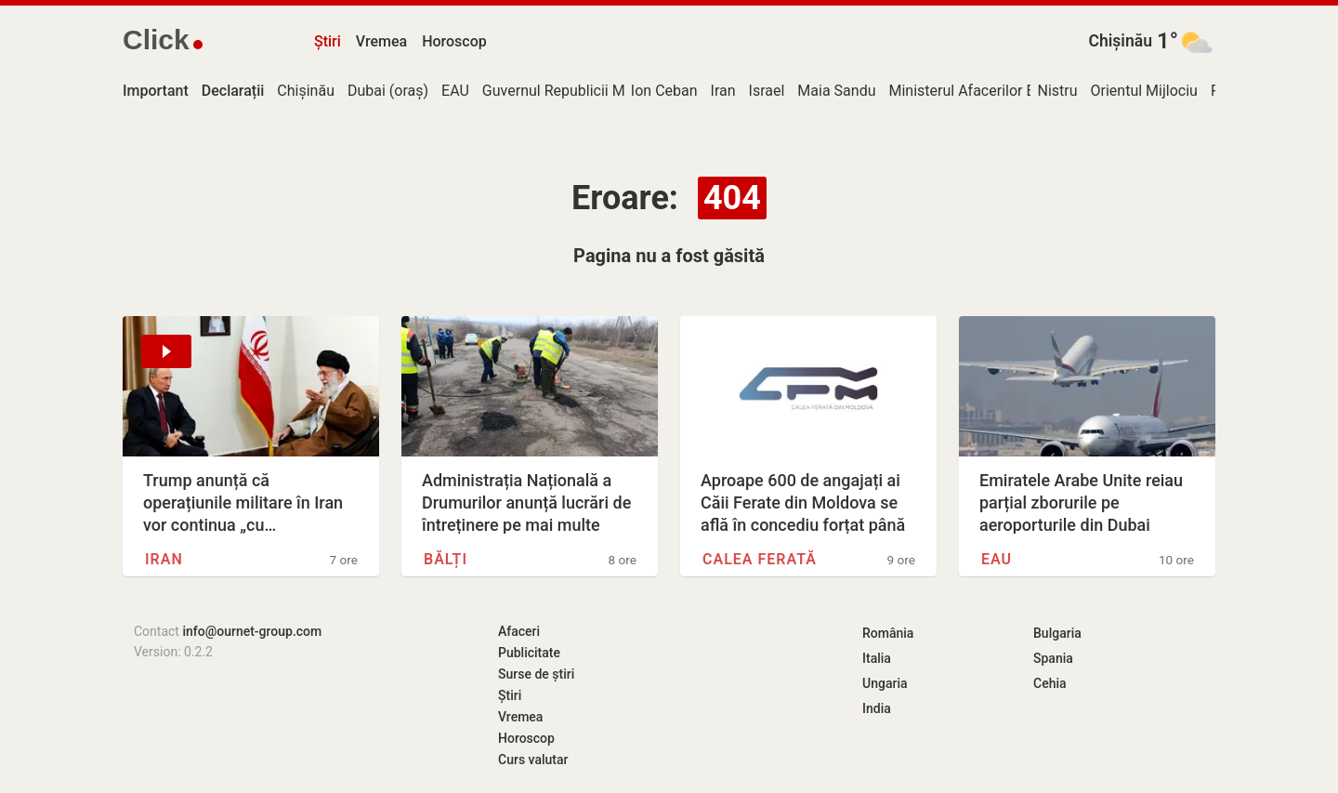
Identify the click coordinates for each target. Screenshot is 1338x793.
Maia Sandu (836, 90)
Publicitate (529, 652)
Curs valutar (533, 759)
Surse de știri (536, 674)
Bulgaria (1057, 633)
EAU (455, 90)
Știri (327, 41)
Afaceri (519, 631)
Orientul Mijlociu (1144, 90)
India (876, 708)
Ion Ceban (664, 90)
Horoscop (454, 41)
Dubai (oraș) (388, 90)
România (887, 633)
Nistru (1057, 90)
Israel (767, 90)
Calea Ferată (759, 559)
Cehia (1050, 683)
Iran (723, 90)
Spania (1053, 658)
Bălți (445, 559)
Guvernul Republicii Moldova (575, 90)
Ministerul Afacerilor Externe (981, 90)
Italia (876, 658)
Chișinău (1120, 41)
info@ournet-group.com (251, 631)
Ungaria (885, 683)
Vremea (381, 41)
